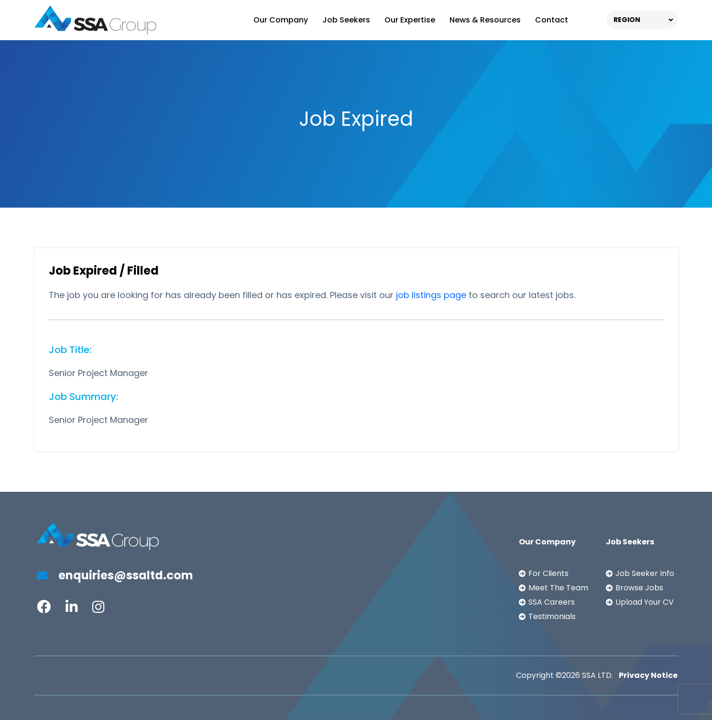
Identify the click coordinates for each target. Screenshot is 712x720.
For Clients (548, 573)
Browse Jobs (639, 587)
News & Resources (485, 19)
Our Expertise (409, 19)
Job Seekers (346, 19)
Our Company (280, 19)
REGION (626, 19)
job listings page (431, 295)
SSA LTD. (597, 675)
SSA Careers (551, 602)
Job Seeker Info (644, 573)
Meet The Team (558, 587)
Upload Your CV (644, 602)
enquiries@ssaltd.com (115, 575)
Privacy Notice (648, 675)
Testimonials (552, 616)
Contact (551, 19)
